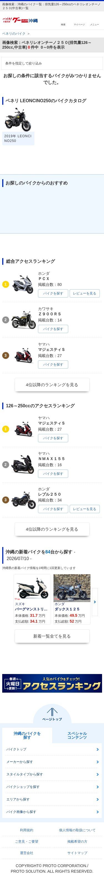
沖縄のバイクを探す (27, 735)
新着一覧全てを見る (52, 636)
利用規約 (26, 830)
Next (95, 602)
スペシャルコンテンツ (77, 735)
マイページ (79, 24)
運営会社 (26, 853)
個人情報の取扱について (77, 830)
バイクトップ (16, 749)
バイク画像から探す (21, 812)
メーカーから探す (19, 762)
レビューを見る (84, 293)
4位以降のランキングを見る (52, 384)
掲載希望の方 (77, 841)
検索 (63, 24)
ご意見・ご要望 (26, 841)
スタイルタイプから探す (24, 774)
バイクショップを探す (23, 787)
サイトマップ (77, 853)
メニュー (94, 24)
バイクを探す (53, 293)
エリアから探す (18, 799)
